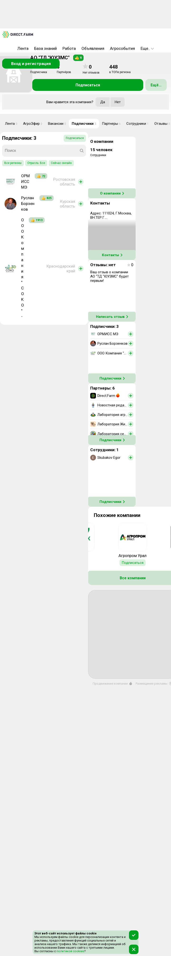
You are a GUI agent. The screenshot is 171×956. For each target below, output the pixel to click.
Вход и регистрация (31, 63)
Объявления (92, 48)
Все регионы (13, 163)
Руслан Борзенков (27, 203)
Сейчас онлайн (61, 163)
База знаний (45, 48)
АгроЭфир (32, 123)
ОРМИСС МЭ (25, 181)
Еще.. (147, 48)
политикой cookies (70, 951)
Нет (118, 102)
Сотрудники (137, 123)
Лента (22, 48)
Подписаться (88, 85)
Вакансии (57, 123)
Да (102, 102)
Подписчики (84, 123)
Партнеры (111, 123)
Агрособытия (122, 48)
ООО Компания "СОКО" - (22, 268)
